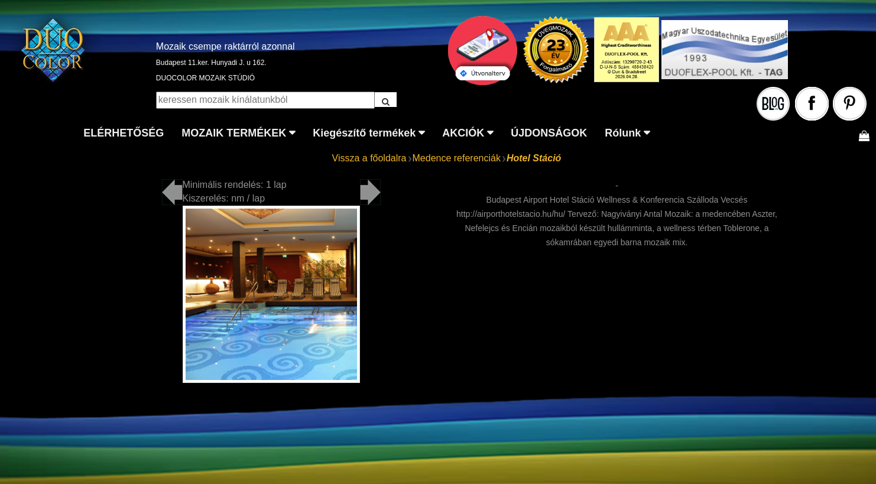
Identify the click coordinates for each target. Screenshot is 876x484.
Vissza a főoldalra (369, 158)
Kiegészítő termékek (364, 133)
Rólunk (623, 133)
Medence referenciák (457, 158)
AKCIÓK (463, 133)
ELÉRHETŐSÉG (123, 133)
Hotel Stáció (534, 158)
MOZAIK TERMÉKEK (233, 133)
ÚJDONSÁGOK (549, 133)
